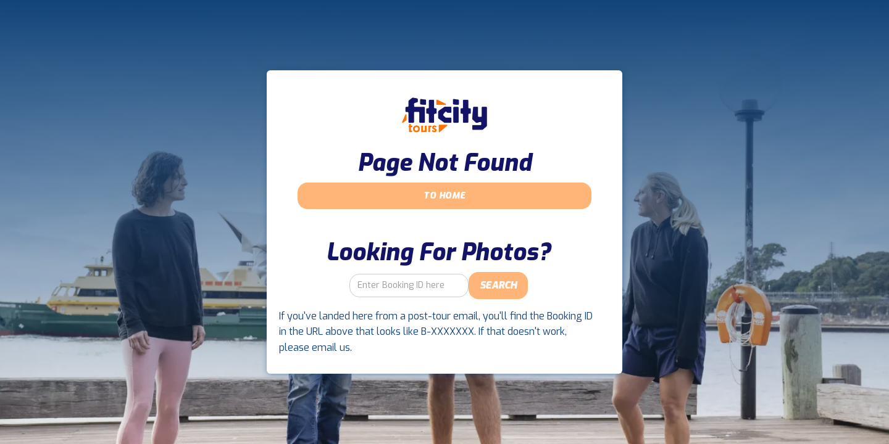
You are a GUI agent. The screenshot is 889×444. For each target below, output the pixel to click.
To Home (444, 196)
